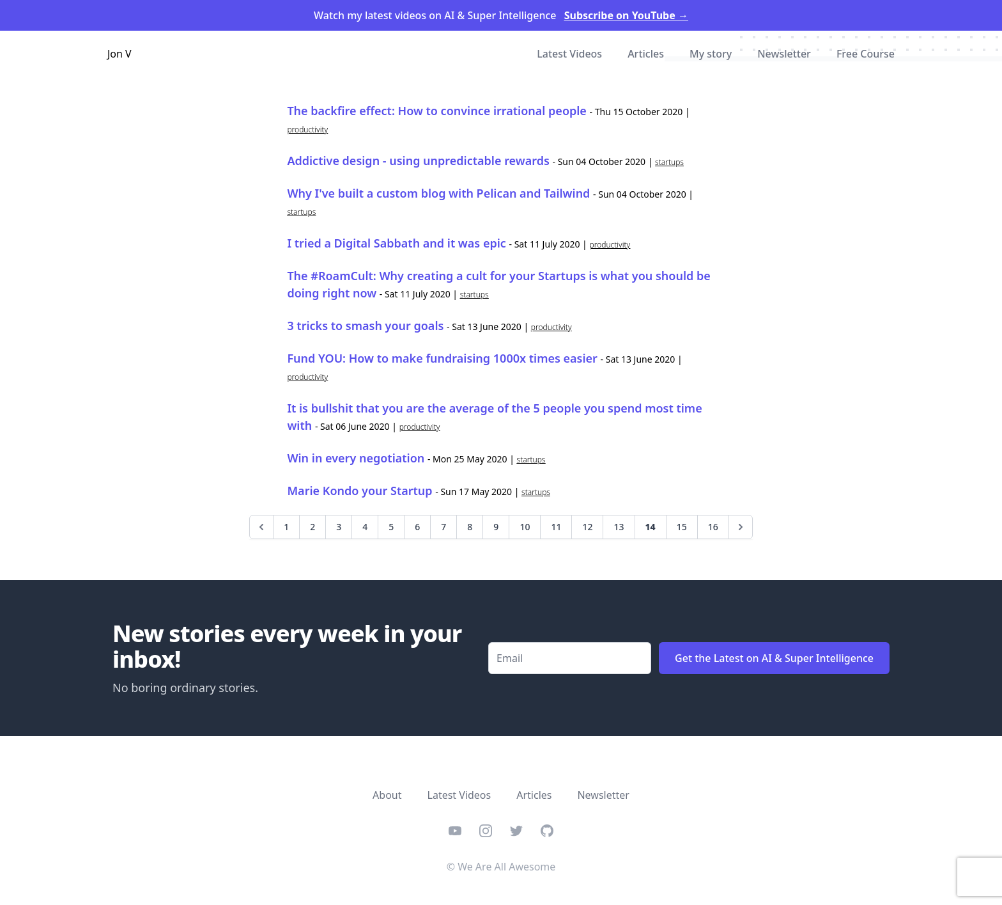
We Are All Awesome (506, 867)
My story (711, 54)
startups (669, 162)
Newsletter (784, 54)
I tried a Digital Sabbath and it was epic (396, 243)
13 (618, 527)
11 (556, 527)
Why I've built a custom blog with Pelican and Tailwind (438, 193)
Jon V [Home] (119, 54)
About (387, 795)
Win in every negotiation (355, 458)
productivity (307, 129)
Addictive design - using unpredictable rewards (418, 160)
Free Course (865, 54)
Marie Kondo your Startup (359, 490)
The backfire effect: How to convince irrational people (437, 110)
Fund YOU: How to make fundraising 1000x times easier (442, 358)
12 (587, 527)
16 (713, 527)
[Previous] (261, 527)
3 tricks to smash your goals (365, 325)
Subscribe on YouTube (626, 15)
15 (682, 527)
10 (525, 527)
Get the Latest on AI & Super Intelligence (774, 658)
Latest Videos (569, 54)
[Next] (740, 527)
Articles (646, 54)
